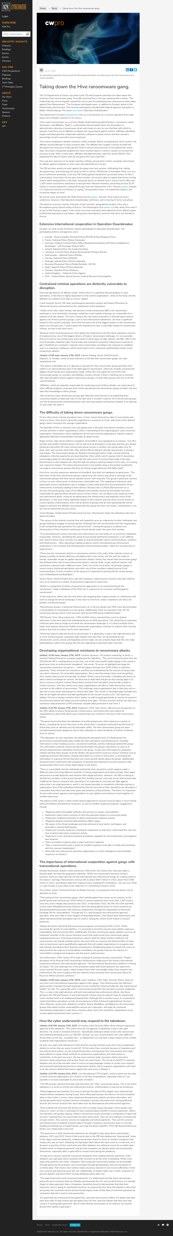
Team (4, 104)
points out (109, 207)
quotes (125, 186)
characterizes (72, 114)
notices (94, 196)
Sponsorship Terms (59, 1225)
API (4, 126)
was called (77, 110)
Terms (47, 1225)
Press (5, 100)
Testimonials (8, 108)
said (129, 171)
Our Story (6, 96)
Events (5, 57)
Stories (5, 53)
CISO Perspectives (11, 71)
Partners (6, 116)
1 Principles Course (12, 86)
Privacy (40, 1225)
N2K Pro (6, 26)
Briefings (6, 49)
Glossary (6, 60)
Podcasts (6, 45)
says (50, 228)
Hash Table (7, 82)
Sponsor (6, 112)
